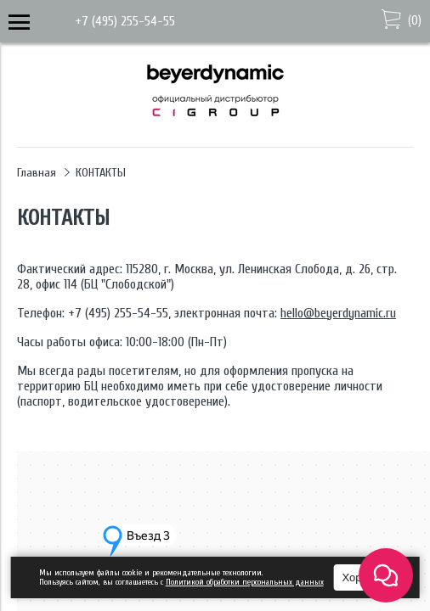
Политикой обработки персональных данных (245, 582)
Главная (36, 172)
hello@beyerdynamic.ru (338, 313)
